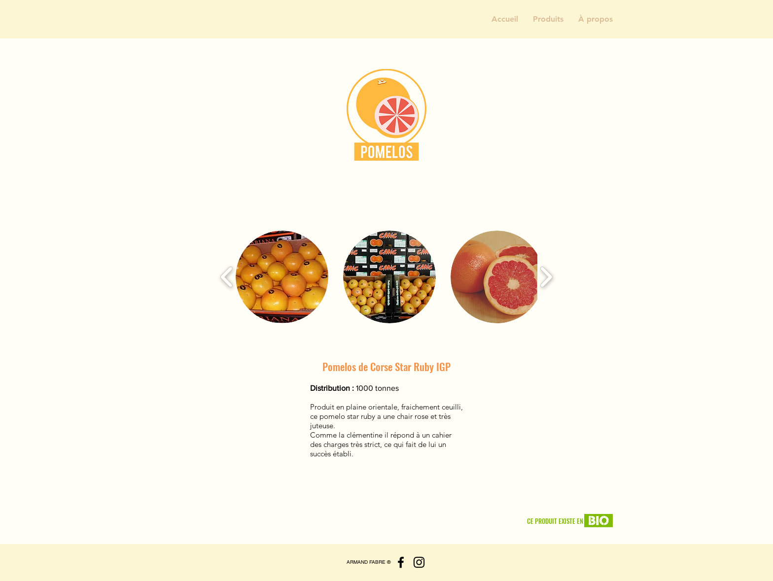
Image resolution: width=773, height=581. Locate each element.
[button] (548, 19)
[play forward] (546, 277)
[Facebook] (400, 562)
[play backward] (227, 277)
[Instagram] (419, 562)
